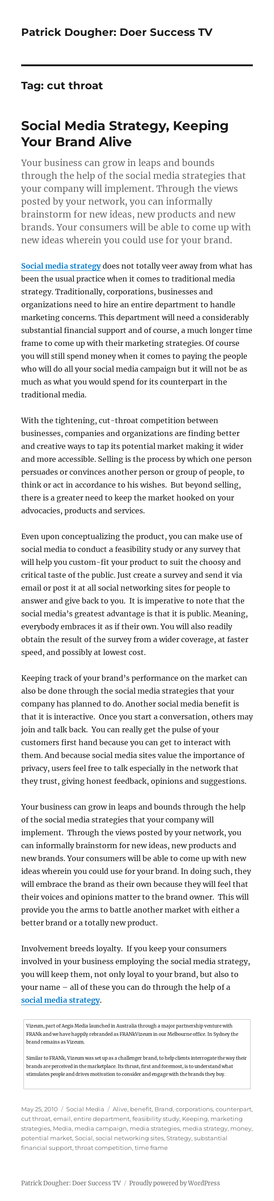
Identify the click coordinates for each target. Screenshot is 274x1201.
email (62, 1118)
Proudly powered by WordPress (174, 1183)
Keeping (195, 1118)
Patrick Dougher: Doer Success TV (116, 32)
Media (62, 1128)
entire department (102, 1118)
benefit (141, 1109)
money (240, 1128)
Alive (120, 1109)
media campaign (100, 1128)
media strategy (205, 1128)
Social (84, 1138)
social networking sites (130, 1138)
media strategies (155, 1128)
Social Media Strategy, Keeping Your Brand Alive (125, 133)
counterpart (233, 1109)
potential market (46, 1138)
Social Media (85, 1109)
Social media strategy (61, 265)
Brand (163, 1109)
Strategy (178, 1138)
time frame (151, 1147)
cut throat (36, 1118)
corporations (194, 1109)
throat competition (103, 1147)
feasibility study (155, 1118)
